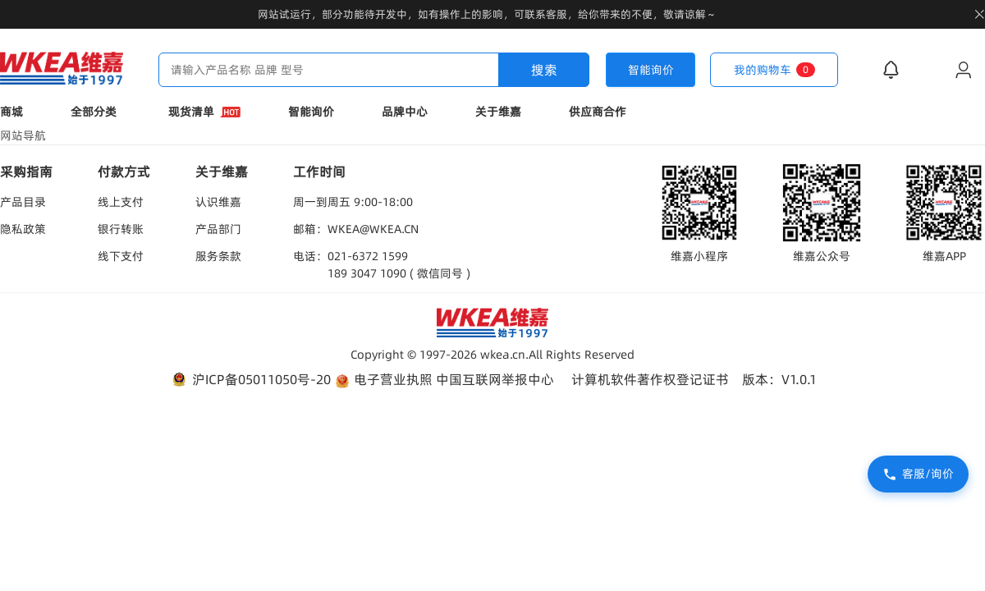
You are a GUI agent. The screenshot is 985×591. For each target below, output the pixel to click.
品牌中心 (405, 111)
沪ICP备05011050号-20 (250, 379)
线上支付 (121, 202)
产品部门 (218, 229)
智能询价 (311, 111)
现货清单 (204, 111)
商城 (11, 111)
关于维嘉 (498, 111)
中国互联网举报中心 (495, 379)
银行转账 (121, 229)
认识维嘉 (218, 202)
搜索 (544, 70)
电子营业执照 (383, 379)
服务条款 (218, 256)
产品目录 (23, 202)
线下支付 (121, 256)
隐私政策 (23, 229)
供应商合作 (597, 111)
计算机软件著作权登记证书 (650, 379)
